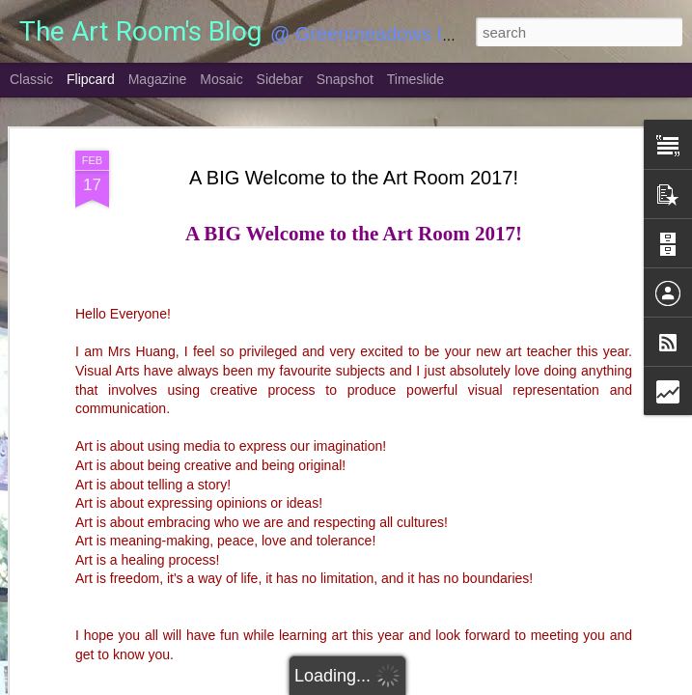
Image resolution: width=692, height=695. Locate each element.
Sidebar (280, 79)
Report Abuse (462, 684)
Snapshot (345, 79)
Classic (31, 79)
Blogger (407, 684)
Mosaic (221, 79)
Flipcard (91, 79)
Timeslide (415, 79)
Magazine (157, 79)
